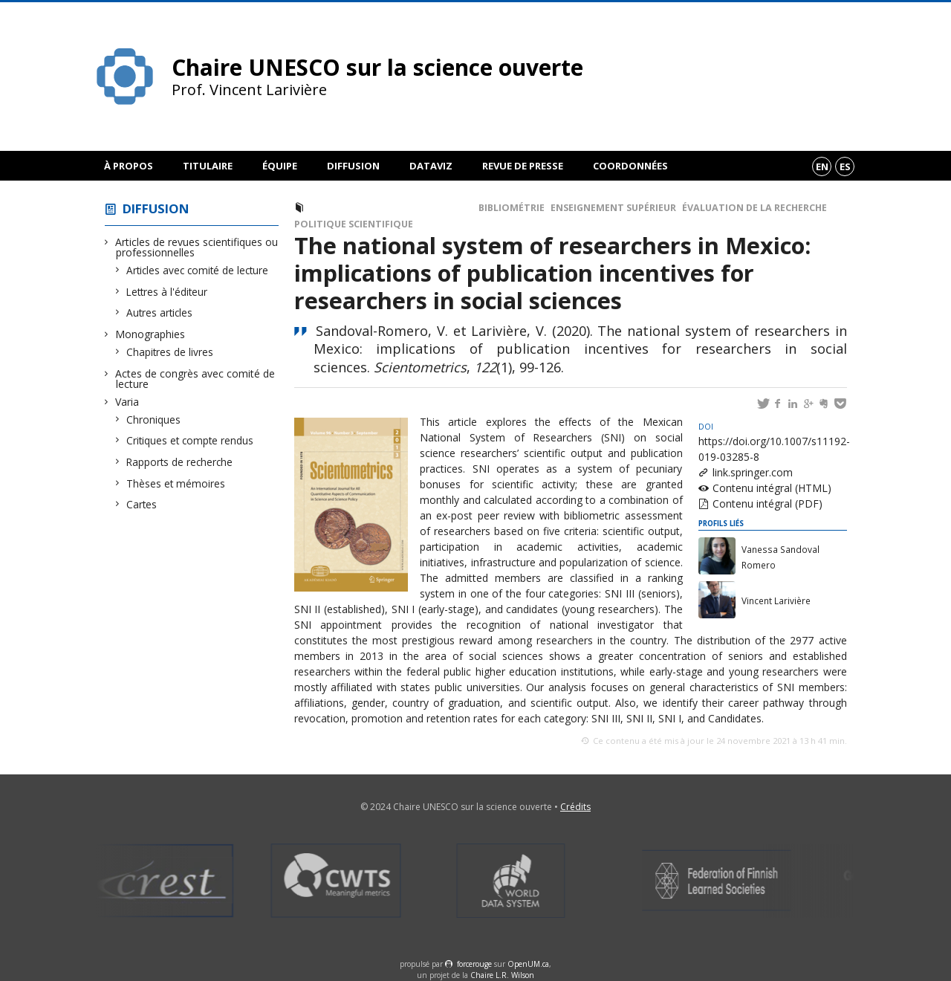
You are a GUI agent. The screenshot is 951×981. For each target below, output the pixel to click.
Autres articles (159, 312)
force (474, 964)
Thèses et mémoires (176, 483)
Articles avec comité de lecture (197, 270)
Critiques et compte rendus (190, 440)
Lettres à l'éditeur (167, 292)
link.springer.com (753, 472)
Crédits (575, 806)
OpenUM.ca (528, 964)
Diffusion (353, 165)
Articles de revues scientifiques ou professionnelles (197, 247)
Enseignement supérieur (613, 207)
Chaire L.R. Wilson (502, 975)
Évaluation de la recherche (754, 207)
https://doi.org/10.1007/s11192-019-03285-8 (774, 442)
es (845, 166)
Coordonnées (630, 165)
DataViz (430, 165)
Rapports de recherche (180, 462)
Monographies (150, 334)
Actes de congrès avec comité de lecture (195, 378)
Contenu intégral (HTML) (772, 488)
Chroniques (154, 419)
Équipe (279, 165)
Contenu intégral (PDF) (767, 503)
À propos (128, 165)
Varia (127, 402)
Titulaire (208, 165)
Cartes (142, 504)
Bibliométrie (511, 207)
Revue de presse (522, 165)
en (822, 166)
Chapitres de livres (170, 352)
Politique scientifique (353, 224)
